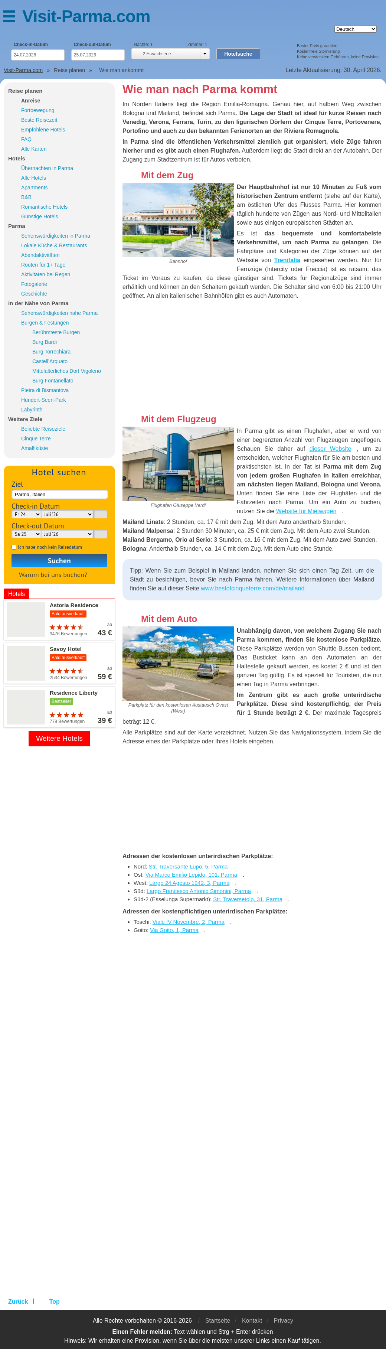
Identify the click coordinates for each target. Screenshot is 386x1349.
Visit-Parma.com (86, 16)
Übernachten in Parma (47, 168)
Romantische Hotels (44, 207)
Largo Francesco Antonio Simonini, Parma (199, 891)
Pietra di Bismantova (45, 390)
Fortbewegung (38, 110)
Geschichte (34, 294)
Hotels (16, 158)
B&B (26, 197)
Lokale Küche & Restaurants (54, 245)
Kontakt (252, 1320)
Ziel (17, 484)
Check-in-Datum (31, 44)
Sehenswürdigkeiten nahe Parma (59, 313)
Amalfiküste (34, 448)
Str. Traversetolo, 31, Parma (247, 899)
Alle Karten (33, 149)
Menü (12, 17)
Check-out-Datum (92, 44)
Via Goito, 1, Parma (174, 930)
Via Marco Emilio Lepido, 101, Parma (191, 874)
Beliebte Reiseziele (43, 429)
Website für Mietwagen (306, 511)
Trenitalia (287, 260)
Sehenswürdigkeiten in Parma (55, 236)
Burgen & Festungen (45, 323)
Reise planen (25, 91)
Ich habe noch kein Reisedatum (50, 547)
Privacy (283, 1320)
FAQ (26, 139)
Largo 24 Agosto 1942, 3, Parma (189, 883)
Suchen (59, 560)
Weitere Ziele (25, 419)
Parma (16, 226)
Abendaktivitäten (40, 255)
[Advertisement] (252, 358)
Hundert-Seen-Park (43, 400)
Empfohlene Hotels (43, 130)
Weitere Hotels (59, 738)
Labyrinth (32, 410)
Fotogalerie (34, 284)
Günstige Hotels (39, 216)
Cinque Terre (36, 438)
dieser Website (330, 449)
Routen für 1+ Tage (43, 265)
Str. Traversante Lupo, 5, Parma (188, 866)
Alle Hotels (33, 178)
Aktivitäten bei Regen (45, 274)
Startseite (217, 1320)
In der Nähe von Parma (38, 303)
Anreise (30, 101)
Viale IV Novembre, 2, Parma (189, 922)
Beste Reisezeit (39, 120)
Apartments (34, 187)
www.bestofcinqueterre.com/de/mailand (252, 588)
